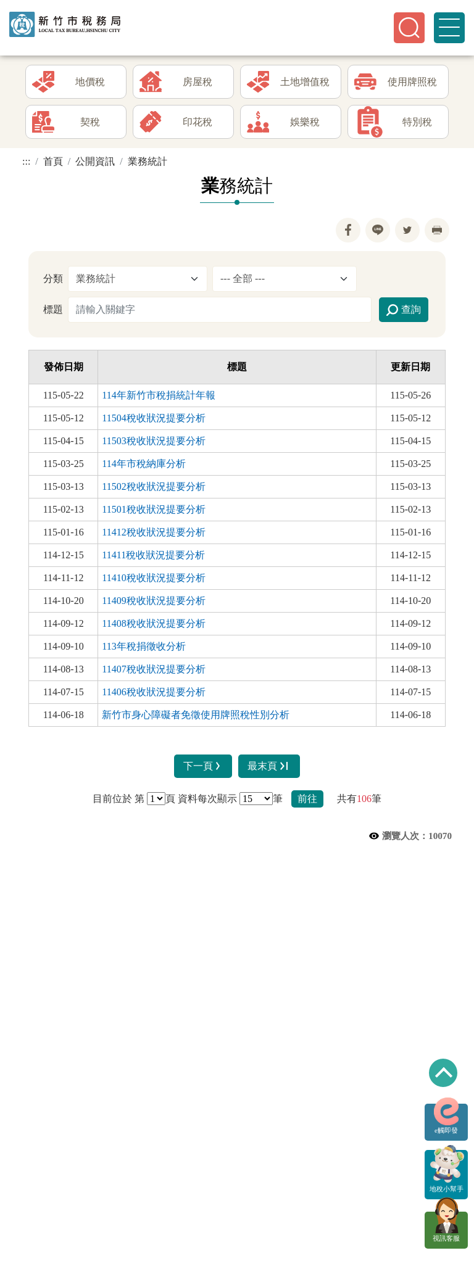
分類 (53, 281)
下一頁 (203, 769)
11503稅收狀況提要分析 (153, 443)
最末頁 (269, 769)
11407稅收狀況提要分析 (153, 671)
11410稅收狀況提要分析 (153, 580)
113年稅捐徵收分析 (143, 648)
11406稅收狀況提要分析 (153, 694)
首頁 (53, 164)
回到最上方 (443, 1072)
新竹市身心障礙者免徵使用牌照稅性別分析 (195, 717)
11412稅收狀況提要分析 (153, 534)
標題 (53, 312)
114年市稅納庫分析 (143, 466)
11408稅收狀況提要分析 (153, 626)
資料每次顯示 (207, 801)
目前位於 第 (118, 801)
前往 (307, 801)
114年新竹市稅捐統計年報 (158, 397)
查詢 (403, 313)
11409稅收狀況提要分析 (153, 603)
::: (26, 164)
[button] (409, 27)
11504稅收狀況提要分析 (153, 420)
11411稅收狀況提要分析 (153, 557)
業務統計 (147, 164)
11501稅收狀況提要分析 (153, 511)
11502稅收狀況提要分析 (153, 489)
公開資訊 (95, 164)
